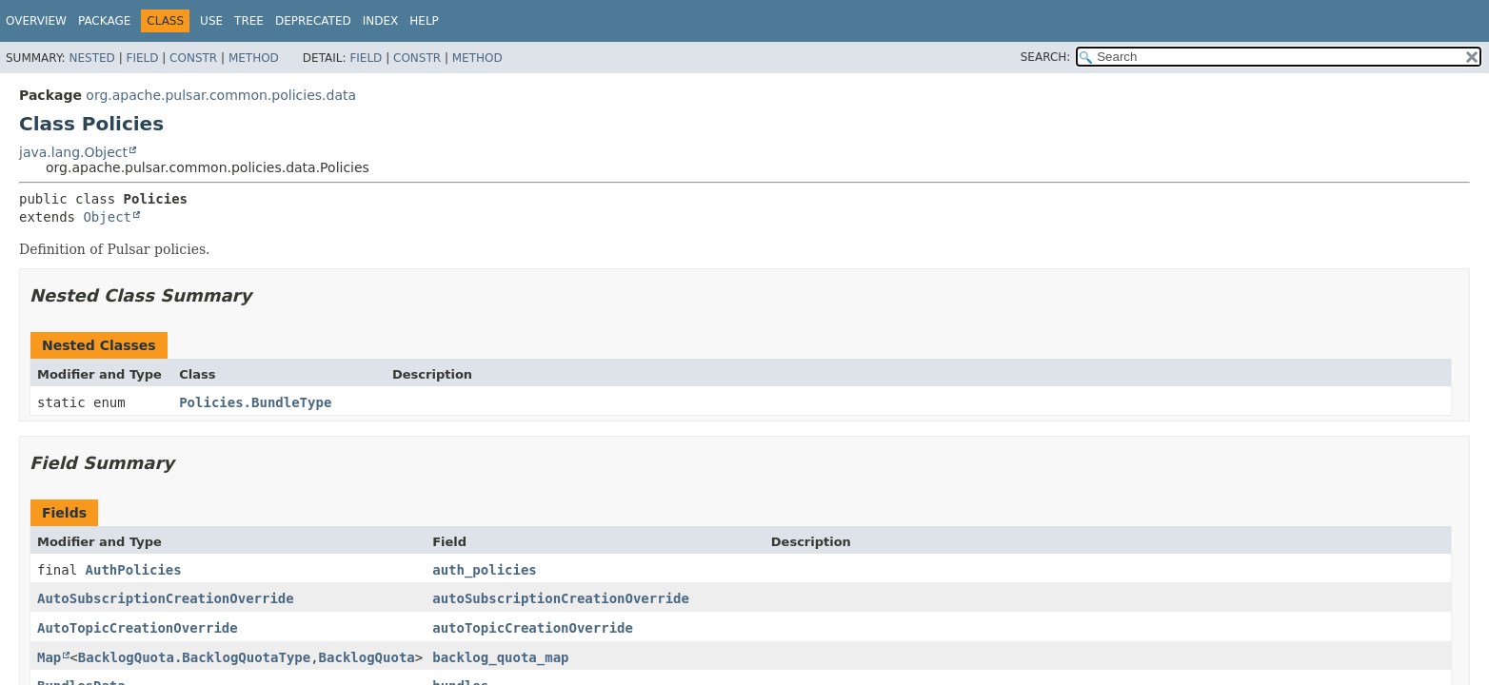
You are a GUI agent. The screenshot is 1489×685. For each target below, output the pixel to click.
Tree (249, 21)
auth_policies (484, 569)
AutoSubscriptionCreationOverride (165, 598)
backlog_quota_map (500, 657)
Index (381, 21)
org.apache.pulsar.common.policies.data (221, 95)
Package (104, 21)
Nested (91, 58)
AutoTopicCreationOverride (137, 628)
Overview (36, 21)
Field (142, 58)
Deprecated (313, 21)
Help (424, 21)
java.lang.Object (73, 152)
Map (49, 657)
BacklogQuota (367, 657)
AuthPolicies (134, 569)
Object (107, 217)
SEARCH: (1046, 57)
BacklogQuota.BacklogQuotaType (194, 657)
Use (211, 21)
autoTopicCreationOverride (532, 628)
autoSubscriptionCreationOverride (560, 598)
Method (253, 58)
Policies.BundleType (255, 402)
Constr (193, 58)
